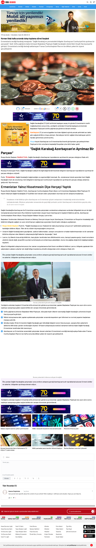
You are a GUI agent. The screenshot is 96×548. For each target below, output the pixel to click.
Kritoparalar (49, 6)
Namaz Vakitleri (13, 518)
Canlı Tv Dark (19, 526)
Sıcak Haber (59, 537)
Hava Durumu (36, 518)
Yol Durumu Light (6, 531)
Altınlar (27, 6)
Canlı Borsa (12, 6)
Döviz (73, 6)
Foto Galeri (59, 526)
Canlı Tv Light (5, 537)
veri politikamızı (71, 545)
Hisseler (34, 6)
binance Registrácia (14, 491)
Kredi (85, 6)
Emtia (79, 6)
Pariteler (41, 6)
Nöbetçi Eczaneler (21, 534)
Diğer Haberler (65, 6)
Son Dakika (18, 537)
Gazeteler (25, 518)
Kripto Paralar (90, 518)
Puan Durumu (48, 518)
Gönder (6, 478)
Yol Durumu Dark (6, 534)
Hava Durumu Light (7, 526)
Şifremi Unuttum (71, 531)
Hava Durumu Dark (6, 529)
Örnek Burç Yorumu (36, 534)
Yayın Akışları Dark (21, 531)
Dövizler (20, 6)
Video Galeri (59, 529)
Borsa (57, 6)
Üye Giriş (68, 526)
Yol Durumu (78, 518)
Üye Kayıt (69, 529)
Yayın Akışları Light (21, 529)
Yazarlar (58, 531)
